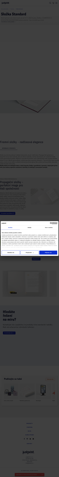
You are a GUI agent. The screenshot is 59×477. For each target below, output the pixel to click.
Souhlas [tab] (10, 227)
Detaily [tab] (29, 227)
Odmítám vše (10, 252)
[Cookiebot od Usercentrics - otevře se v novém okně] (51, 223)
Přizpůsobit (29, 252)
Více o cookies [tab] (49, 227)
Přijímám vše (48, 252)
